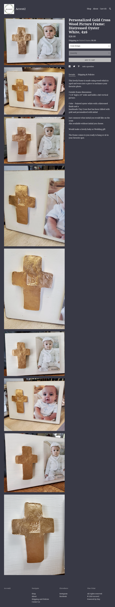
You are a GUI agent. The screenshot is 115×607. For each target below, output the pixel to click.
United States (84, 40)
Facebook (63, 596)
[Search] (110, 9)
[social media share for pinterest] (79, 66)
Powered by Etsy (93, 599)
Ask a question (88, 66)
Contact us (36, 602)
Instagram (63, 594)
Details (72, 75)
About (95, 9)
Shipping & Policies (86, 75)
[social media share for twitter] (74, 66)
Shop (89, 9)
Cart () (103, 9)
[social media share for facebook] (70, 66)
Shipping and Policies (40, 599)
